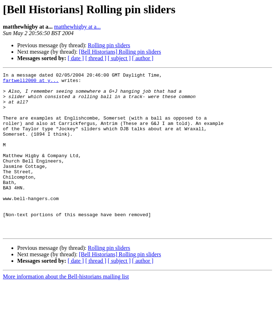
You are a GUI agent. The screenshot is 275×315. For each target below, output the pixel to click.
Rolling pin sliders (109, 45)
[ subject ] (119, 58)
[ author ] (143, 58)
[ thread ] (95, 58)
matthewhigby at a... (77, 27)
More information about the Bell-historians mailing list (66, 309)
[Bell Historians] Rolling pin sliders (120, 52)
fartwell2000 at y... (31, 82)
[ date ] (76, 58)
